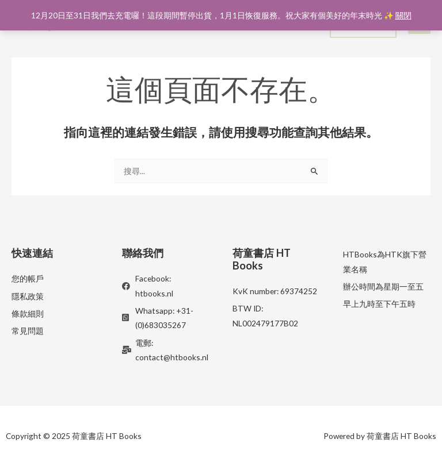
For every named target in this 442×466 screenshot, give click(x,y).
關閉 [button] (403, 15)
